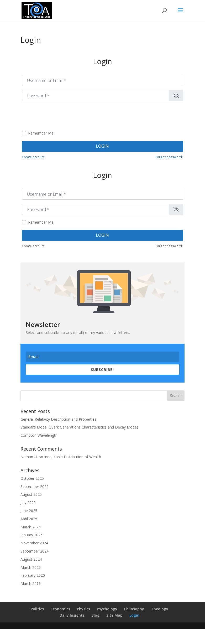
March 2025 (30, 526)
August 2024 (31, 559)
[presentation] (62, 115)
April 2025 (28, 518)
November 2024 (34, 542)
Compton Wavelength (38, 435)
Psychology (107, 608)
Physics (83, 608)
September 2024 (34, 551)
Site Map (114, 615)
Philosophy (134, 608)
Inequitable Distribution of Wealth (72, 456)
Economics (60, 608)
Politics (37, 608)
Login (102, 146)
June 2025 (28, 510)
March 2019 (30, 583)
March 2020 (30, 567)
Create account (33, 157)
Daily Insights (72, 615)
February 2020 (32, 575)
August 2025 (31, 494)
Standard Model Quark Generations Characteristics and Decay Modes (79, 427)
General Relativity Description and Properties (58, 419)
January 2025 (31, 534)
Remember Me (41, 133)
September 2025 (34, 486)
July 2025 (28, 502)
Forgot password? (169, 157)
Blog (95, 615)
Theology (159, 608)
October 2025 (32, 478)
